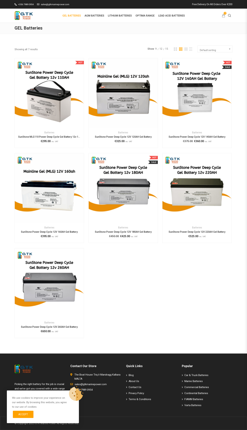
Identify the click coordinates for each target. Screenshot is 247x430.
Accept (23, 414)
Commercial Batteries (196, 387)
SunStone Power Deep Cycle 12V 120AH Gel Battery (123, 136)
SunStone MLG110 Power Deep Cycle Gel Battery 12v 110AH (49, 136)
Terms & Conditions (140, 399)
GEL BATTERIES (71, 15)
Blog (131, 375)
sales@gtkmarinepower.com (53, 4)
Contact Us (135, 387)
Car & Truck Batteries (196, 375)
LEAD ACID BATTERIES (171, 15)
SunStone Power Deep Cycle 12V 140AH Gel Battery (197, 136)
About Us (134, 381)
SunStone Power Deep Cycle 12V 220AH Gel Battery (197, 231)
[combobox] (214, 49)
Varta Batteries (192, 405)
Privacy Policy (136, 393)
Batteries (49, 132)
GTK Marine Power (45, 423)
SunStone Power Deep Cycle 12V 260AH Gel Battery (49, 327)
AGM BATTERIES (94, 15)
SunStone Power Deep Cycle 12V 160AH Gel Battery (49, 231)
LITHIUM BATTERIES (120, 15)
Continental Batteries (196, 393)
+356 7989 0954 (24, 4)
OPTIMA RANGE (145, 15)
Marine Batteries (193, 381)
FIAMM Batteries (193, 399)
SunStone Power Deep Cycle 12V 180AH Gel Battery (123, 231)
